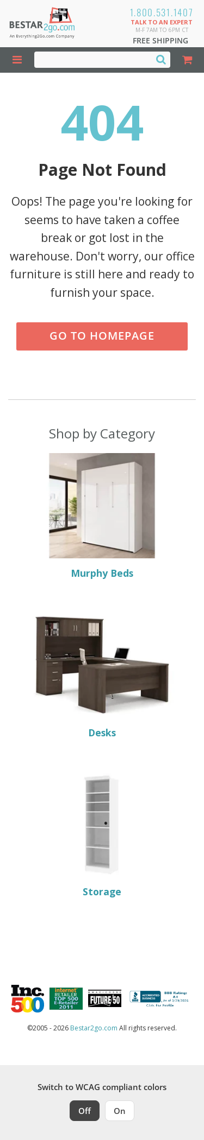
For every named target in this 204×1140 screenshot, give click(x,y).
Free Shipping (160, 40)
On (120, 1110)
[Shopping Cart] (187, 60)
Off (84, 1110)
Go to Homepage (102, 335)
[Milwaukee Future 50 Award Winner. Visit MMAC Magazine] (104, 998)
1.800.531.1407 (162, 12)
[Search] (161, 59)
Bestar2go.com (94, 1028)
